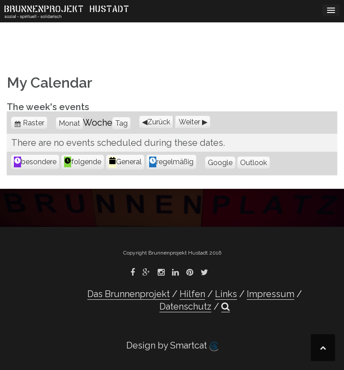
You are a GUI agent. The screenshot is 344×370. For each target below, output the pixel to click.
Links (226, 294)
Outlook (253, 163)
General (125, 162)
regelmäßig (171, 162)
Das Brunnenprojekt (128, 294)
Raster (35, 123)
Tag (121, 123)
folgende (82, 162)
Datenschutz (185, 306)
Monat (69, 123)
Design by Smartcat (172, 345)
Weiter (189, 122)
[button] (225, 306)
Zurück (158, 122)
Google (220, 163)
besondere (35, 162)
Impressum (270, 294)
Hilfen (192, 294)
